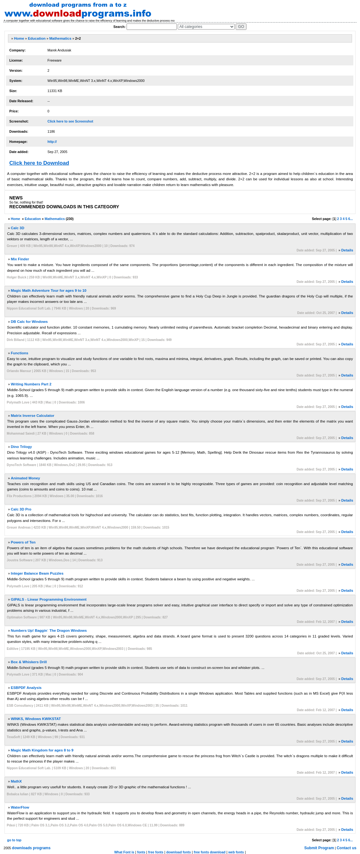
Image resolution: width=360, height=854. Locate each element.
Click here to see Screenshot (70, 121)
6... (350, 219)
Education (37, 38)
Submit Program (319, 848)
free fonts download (209, 852)
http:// (52, 141)
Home (19, 38)
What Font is (124, 852)
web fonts (236, 852)
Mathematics (60, 38)
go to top (14, 840)
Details (347, 250)
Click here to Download (39, 163)
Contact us (347, 848)
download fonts (178, 852)
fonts (141, 852)
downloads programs (31, 848)
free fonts (155, 852)
